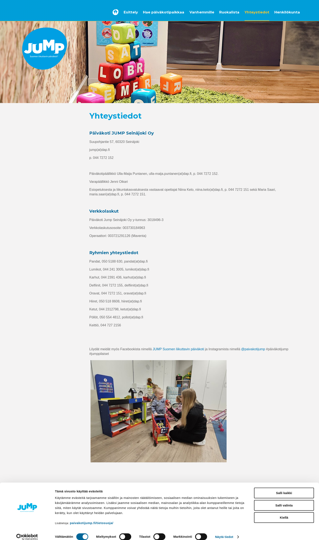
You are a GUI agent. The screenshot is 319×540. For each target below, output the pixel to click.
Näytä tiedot (224, 532)
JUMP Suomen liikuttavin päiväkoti (178, 349)
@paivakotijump (253, 349)
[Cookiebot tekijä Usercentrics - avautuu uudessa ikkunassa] (27, 532)
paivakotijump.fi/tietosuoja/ (91, 518)
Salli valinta (284, 500)
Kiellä (284, 512)
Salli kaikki (284, 488)
